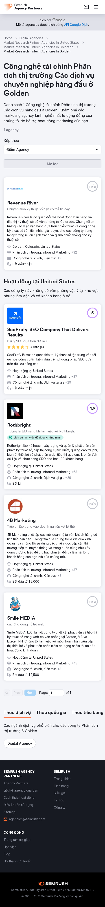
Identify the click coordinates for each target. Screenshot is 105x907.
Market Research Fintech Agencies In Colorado (39, 47)
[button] (52, 149)
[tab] (17, 712)
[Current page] (56, 693)
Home (8, 38)
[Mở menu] (96, 7)
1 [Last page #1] (70, 692)
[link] (86, 7)
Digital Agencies (31, 38)
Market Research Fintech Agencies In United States (41, 42)
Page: (43, 692)
